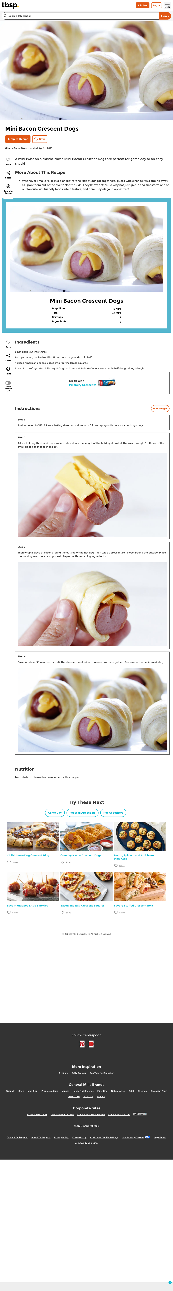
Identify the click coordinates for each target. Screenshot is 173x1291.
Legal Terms (160, 1137)
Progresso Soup (49, 1091)
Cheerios (142, 1091)
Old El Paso (74, 1096)
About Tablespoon (40, 1137)
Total (131, 1091)
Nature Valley (118, 1091)
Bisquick (10, 1091)
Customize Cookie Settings (104, 1137)
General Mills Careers (119, 1114)
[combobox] (80, 16)
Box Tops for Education (102, 1073)
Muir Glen (33, 1091)
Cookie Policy (79, 1137)
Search (165, 16)
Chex (21, 1091)
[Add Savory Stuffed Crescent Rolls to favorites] (116, 912)
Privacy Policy (61, 1137)
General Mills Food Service (91, 1114)
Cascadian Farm (158, 1091)
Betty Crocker (79, 1073)
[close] (170, 1283)
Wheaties (88, 1096)
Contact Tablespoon (17, 1137)
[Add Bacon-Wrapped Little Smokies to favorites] (9, 912)
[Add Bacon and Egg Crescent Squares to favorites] (62, 912)
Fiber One (102, 1091)
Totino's (101, 1096)
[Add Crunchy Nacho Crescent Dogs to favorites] (62, 862)
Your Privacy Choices (136, 1137)
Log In (156, 5)
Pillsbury (63, 1073)
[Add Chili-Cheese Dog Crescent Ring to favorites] (9, 862)
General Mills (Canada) (62, 1114)
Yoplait (65, 1091)
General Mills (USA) (37, 1114)
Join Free (142, 5)
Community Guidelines (86, 1143)
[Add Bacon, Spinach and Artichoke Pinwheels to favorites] (116, 865)
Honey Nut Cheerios (83, 1091)
